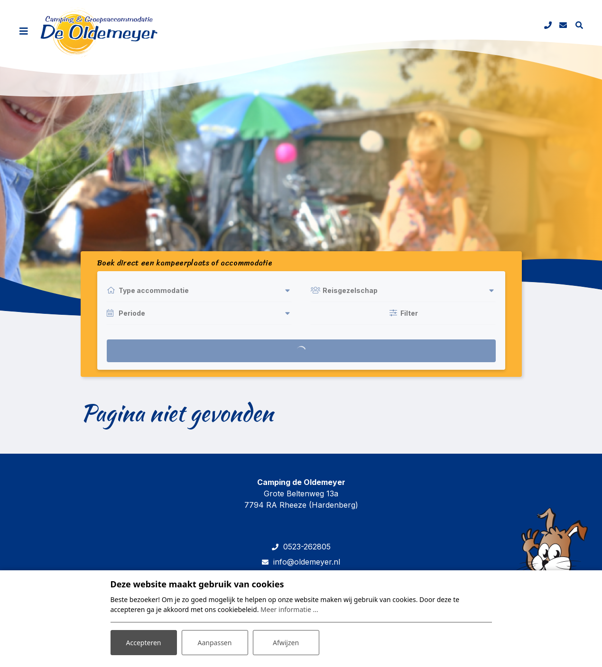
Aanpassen (215, 642)
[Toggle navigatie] (24, 31)
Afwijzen (286, 642)
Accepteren (143, 642)
